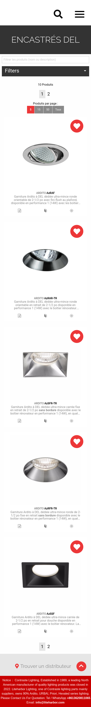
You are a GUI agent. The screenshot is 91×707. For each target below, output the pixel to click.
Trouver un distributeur (42, 666)
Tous (58, 109)
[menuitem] (45, 71)
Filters (12, 71)
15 (38, 109)
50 (47, 109)
